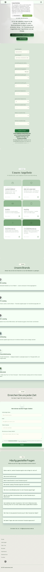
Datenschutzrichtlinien (12, 440)
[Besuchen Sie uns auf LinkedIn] (41, 539)
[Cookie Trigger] (3, 557)
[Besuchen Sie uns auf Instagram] (41, 536)
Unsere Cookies (19, 12)
